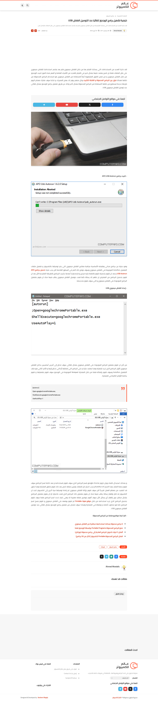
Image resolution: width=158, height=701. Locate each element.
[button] (116, 557)
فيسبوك (84, 5)
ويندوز (100, 5)
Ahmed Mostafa (118, 31)
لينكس (70, 5)
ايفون (50, 5)
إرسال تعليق (119, 593)
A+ (35, 30)
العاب (63, 5)
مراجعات (44, 5)
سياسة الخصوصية (72, 677)
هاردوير (36, 5)
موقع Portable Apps (83, 501)
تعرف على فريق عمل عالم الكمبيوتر (67, 669)
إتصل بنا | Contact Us (72, 673)
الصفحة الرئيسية (122, 16)
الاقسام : (134, 678)
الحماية (77, 5)
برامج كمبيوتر (108, 5)
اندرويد (57, 5)
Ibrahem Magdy (43, 697)
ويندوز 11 (92, 5)
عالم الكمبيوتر (116, 697)
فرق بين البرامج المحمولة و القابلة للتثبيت (99, 80)
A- (32, 30)
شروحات (103, 547)
